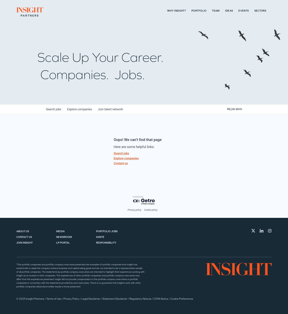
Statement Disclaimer (115, 298)
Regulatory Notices (140, 298)
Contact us (121, 163)
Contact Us (24, 237)
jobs (53, 109)
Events (243, 10)
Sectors (260, 10)
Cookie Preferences (181, 298)
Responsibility (106, 242)
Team (215, 10)
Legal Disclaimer (91, 298)
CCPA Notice (161, 298)
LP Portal (63, 242)
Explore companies (126, 158)
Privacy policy (134, 210)
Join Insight (24, 242)
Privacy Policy (71, 298)
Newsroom (64, 237)
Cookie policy (150, 210)
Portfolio (198, 10)
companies (79, 109)
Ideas (229, 10)
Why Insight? (176, 10)
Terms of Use (54, 298)
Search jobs (121, 153)
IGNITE (100, 237)
